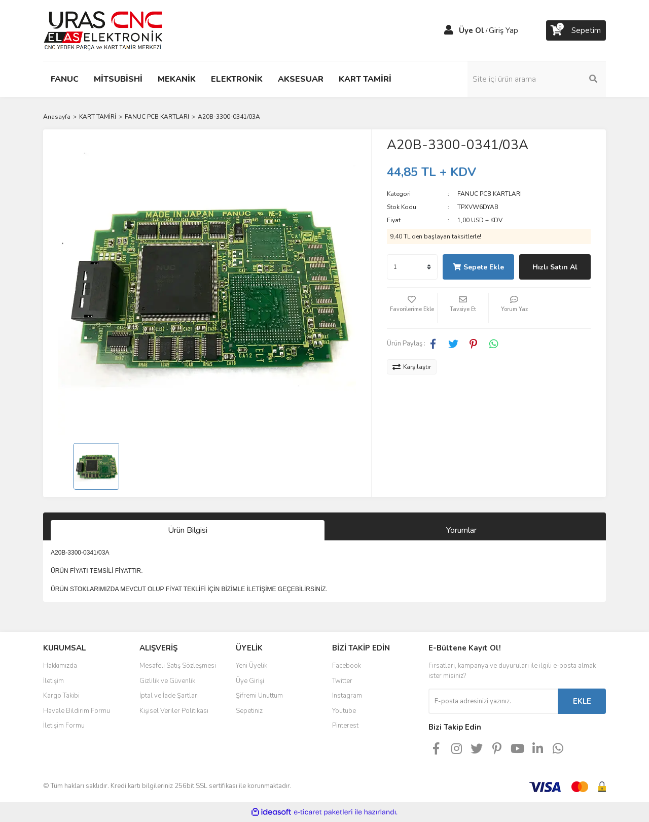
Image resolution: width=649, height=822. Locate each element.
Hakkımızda (60, 665)
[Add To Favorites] (412, 308)
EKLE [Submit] (582, 701)
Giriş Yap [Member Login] (503, 30)
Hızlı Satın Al (555, 267)
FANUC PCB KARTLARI (489, 194)
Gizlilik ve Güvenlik (167, 681)
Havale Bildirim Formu (76, 710)
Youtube (344, 710)
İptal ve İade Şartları (169, 695)
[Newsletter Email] (493, 701)
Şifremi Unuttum (259, 695)
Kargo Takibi (61, 695)
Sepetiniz (249, 710)
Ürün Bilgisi (187, 530)
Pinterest (345, 725)
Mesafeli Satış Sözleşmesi (177, 665)
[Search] (537, 79)
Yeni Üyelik (251, 665)
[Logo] (103, 30)
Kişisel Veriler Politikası (173, 710)
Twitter (342, 681)
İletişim (53, 681)
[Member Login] (448, 30)
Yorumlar (461, 530)
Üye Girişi (250, 681)
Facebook (346, 665)
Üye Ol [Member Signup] (471, 30)
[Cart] (576, 30)
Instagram (347, 695)
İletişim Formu (64, 725)
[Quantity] (412, 267)
